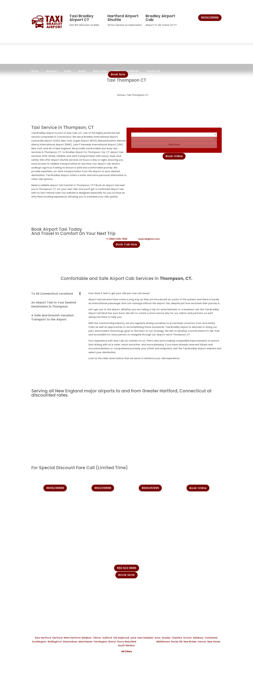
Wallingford (54, 641)
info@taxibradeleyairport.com (198, 585)
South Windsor (126, 645)
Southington (39, 641)
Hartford (57, 637)
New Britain (190, 641)
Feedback (133, 71)
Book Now (118, 74)
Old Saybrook (121, 637)
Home (34, 71)
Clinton (97, 637)
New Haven (213, 641)
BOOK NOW (126, 575)
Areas (82, 71)
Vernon (202, 641)
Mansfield (130, 641)
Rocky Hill (176, 641)
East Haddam (145, 637)
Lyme (133, 637)
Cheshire (177, 637)
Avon (158, 637)
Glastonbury (70, 641)
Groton (187, 637)
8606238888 (210, 17)
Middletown (163, 641)
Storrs (120, 641)
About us (51, 71)
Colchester (211, 637)
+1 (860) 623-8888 (190, 577)
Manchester (86, 641)
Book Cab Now (126, 244)
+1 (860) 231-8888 (190, 570)
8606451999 (150, 488)
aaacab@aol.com (149, 239)
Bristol (112, 641)
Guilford (107, 637)
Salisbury (198, 637)
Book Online (174, 156)
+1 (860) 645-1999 (116, 239)
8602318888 (102, 488)
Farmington (100, 641)
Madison (87, 637)
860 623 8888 (126, 568)
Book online (100, 71)
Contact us (153, 71)
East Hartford (43, 637)
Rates (67, 71)
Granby (166, 637)
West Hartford (72, 637)
